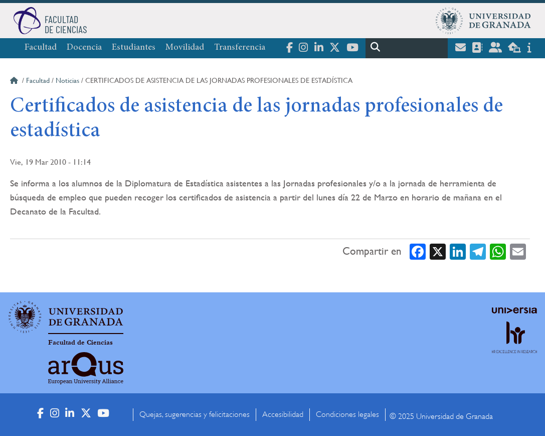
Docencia (84, 47)
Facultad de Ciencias (80, 343)
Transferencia (239, 47)
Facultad (41, 47)
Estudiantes (133, 47)
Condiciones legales (347, 414)
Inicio (15, 82)
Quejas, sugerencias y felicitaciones (194, 414)
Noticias (67, 80)
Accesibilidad (282, 414)
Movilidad (184, 47)
